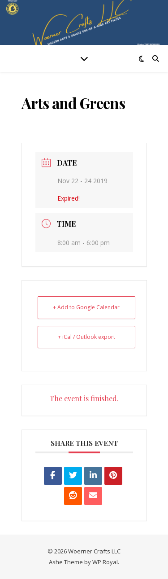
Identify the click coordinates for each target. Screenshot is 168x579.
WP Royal (105, 562)
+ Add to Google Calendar (86, 307)
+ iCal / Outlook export (86, 337)
